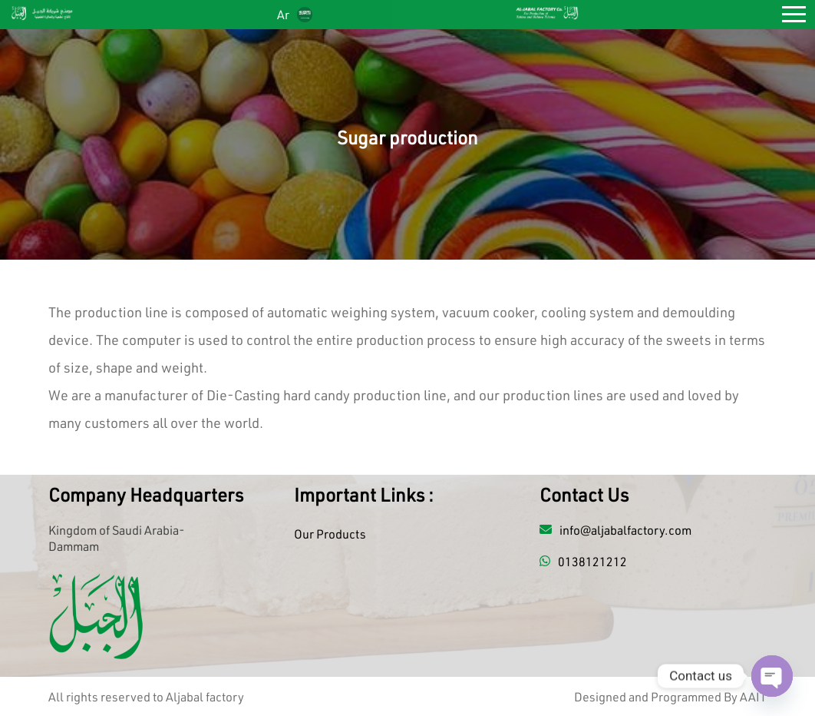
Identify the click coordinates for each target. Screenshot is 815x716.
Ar (294, 14)
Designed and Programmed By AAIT (670, 696)
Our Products (330, 533)
